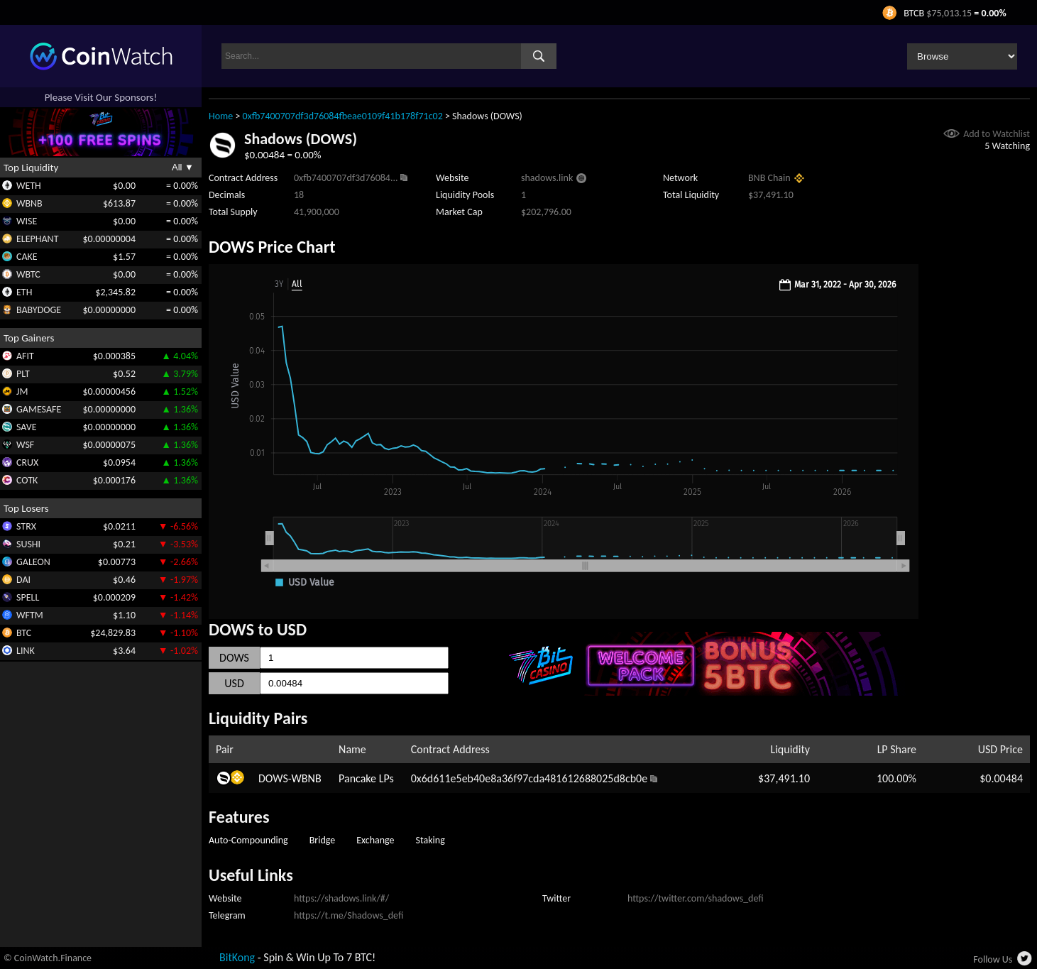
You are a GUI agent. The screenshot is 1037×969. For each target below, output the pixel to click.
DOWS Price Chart (272, 246)
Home (221, 116)
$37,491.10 (784, 778)
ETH (24, 292)
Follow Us (992, 959)
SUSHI (28, 544)
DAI (23, 580)
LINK (25, 651)
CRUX (27, 462)
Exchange (375, 840)
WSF (25, 445)
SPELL (27, 597)
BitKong (237, 957)
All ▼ (183, 167)
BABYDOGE (38, 310)
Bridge (322, 840)
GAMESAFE (38, 409)
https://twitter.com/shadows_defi (695, 898)
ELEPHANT (37, 239)
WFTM (29, 615)
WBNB (29, 203)
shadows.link (547, 178)
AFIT (25, 356)
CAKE (27, 257)
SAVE (26, 427)
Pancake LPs (366, 778)
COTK (27, 480)
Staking (430, 840)
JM (22, 391)
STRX (26, 526)
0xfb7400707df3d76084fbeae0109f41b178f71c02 (343, 116)
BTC (23, 633)
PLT (23, 374)
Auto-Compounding (248, 840)
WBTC (28, 274)
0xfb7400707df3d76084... (346, 178)
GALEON (33, 562)
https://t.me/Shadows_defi (348, 915)
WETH (28, 186)
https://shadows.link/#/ (341, 898)
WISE (26, 221)
